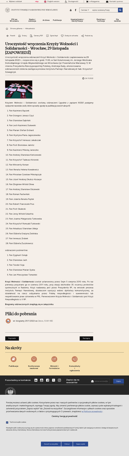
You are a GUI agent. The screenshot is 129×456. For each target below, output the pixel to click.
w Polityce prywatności (92, 411)
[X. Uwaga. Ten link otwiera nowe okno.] (53, 383)
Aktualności (30, 32)
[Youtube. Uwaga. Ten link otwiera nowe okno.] (70, 11)
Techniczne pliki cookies (18, 422)
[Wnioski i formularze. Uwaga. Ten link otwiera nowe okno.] (54, 367)
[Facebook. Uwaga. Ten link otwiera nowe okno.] (75, 11)
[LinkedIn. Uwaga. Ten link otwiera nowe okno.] (36, 383)
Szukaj (120, 11)
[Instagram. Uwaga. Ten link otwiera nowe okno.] (59, 383)
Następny (85, 340)
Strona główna (16, 32)
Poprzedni (10, 340)
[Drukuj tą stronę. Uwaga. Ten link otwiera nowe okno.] (22, 38)
